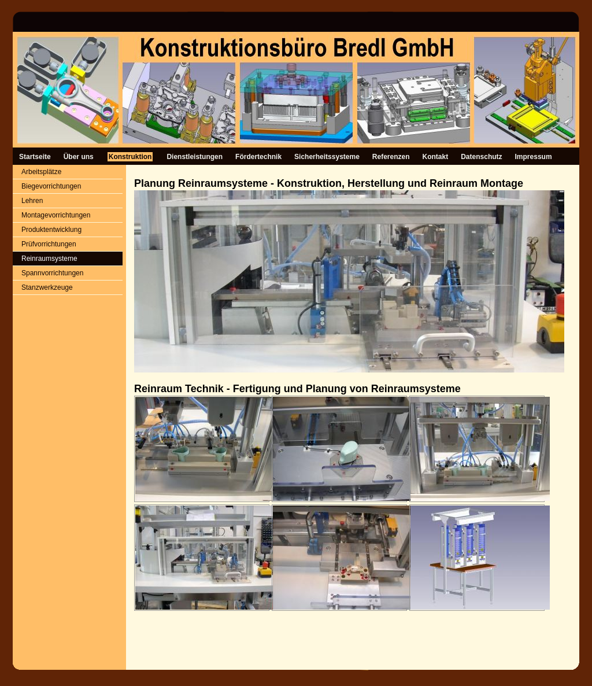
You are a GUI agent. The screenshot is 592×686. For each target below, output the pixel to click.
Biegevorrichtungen (51, 186)
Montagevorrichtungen (55, 215)
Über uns (79, 157)
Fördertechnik (258, 157)
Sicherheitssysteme (327, 157)
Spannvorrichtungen (52, 273)
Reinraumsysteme (49, 259)
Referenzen (391, 157)
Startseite (35, 157)
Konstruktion (130, 157)
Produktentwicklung (51, 230)
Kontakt (436, 157)
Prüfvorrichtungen (48, 244)
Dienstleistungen (194, 157)
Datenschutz (481, 157)
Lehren (32, 201)
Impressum (533, 157)
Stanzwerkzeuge (47, 287)
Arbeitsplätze (41, 172)
